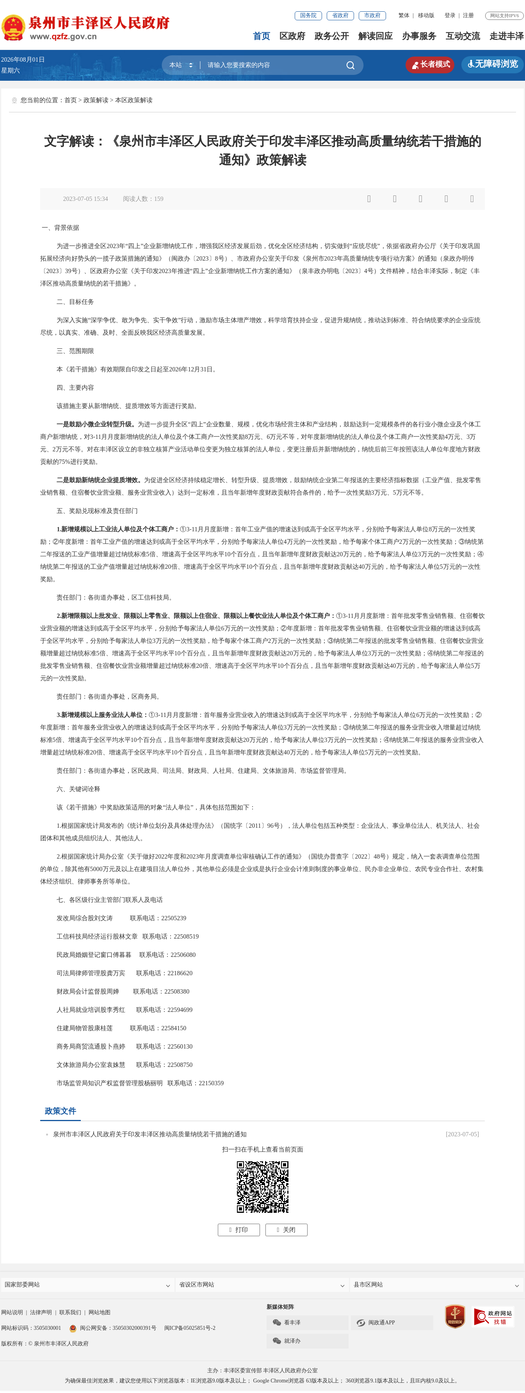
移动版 (426, 15)
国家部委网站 (88, 1286)
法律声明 (41, 1315)
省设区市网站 (263, 1286)
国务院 (308, 15)
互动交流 (463, 36)
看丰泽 (286, 1325)
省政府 (340, 15)
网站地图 (99, 1315)
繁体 (404, 15)
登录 (450, 15)
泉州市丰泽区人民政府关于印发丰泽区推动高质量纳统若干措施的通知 (150, 1134)
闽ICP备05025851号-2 (189, 1330)
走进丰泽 (506, 36)
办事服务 (419, 36)
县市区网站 (437, 1286)
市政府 (372, 15)
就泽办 (286, 1343)
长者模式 (426, 64)
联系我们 (70, 1315)
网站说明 (12, 1315)
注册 (468, 15)
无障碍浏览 (492, 64)
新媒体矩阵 (280, 1309)
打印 (239, 1229)
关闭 (286, 1229)
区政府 (292, 36)
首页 (261, 36)
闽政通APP (375, 1325)
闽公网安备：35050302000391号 (113, 1330)
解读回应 (375, 36)
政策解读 (96, 100)
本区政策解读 (134, 100)
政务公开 (332, 36)
